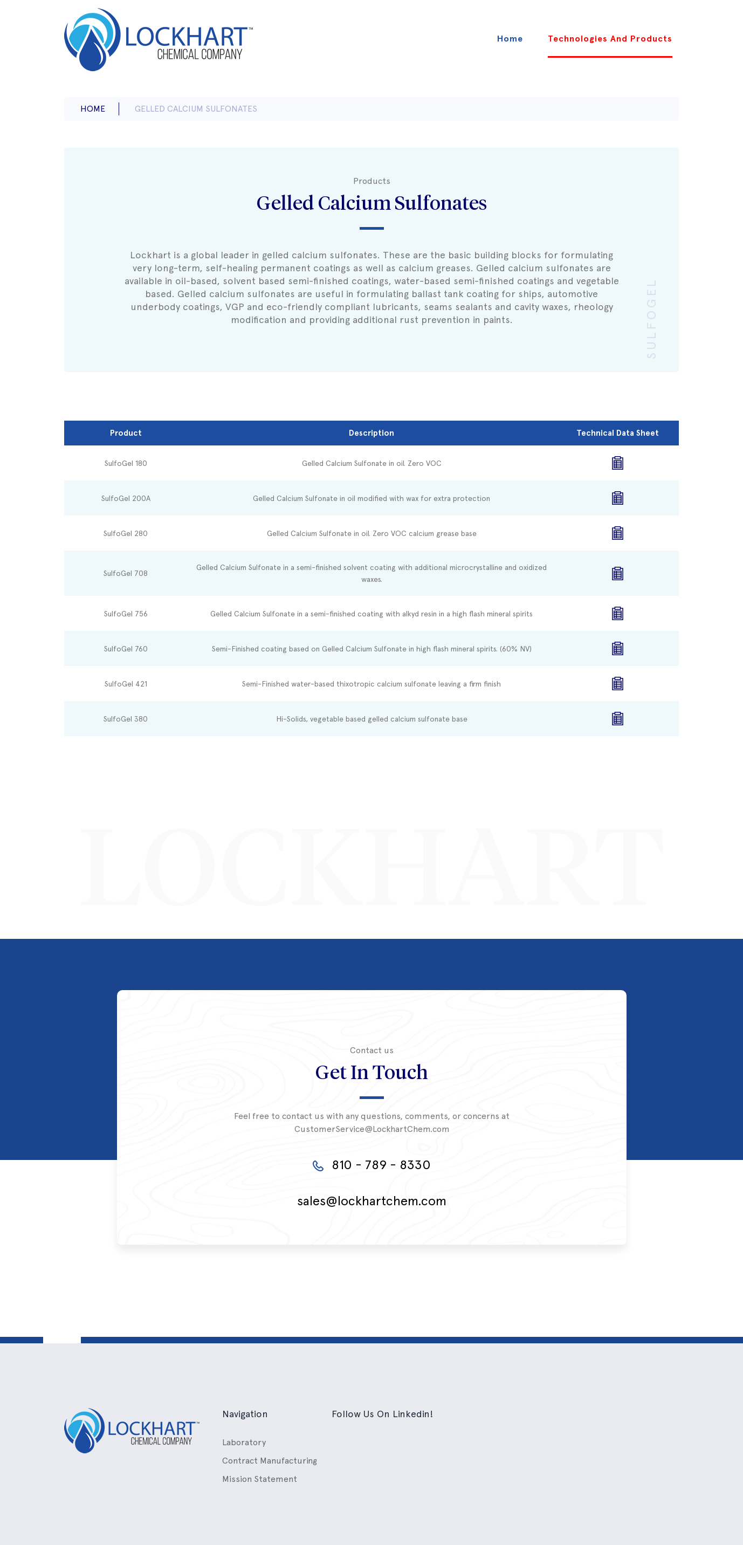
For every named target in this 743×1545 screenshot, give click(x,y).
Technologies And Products (610, 38)
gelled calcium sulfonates (196, 109)
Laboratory (244, 1442)
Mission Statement (259, 1479)
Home (510, 38)
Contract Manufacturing (269, 1460)
